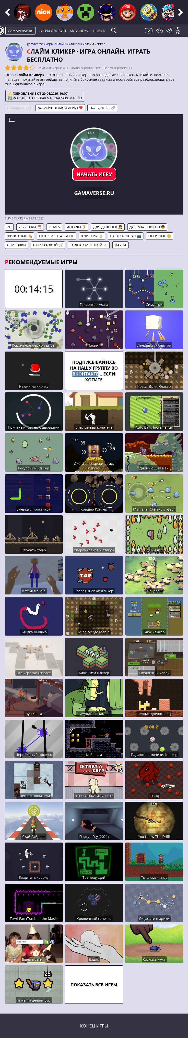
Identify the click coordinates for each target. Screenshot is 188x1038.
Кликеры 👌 (92, 236)
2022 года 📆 (30, 227)
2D (9, 227)
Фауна (120, 245)
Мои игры (79, 30)
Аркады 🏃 (76, 227)
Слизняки (16, 245)
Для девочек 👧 (107, 227)
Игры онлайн (53, 30)
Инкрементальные (56, 236)
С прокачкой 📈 (48, 245)
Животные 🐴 (19, 236)
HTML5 (54, 227)
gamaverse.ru (21, 30)
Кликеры (75, 44)
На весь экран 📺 (125, 236)
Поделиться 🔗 (102, 107)
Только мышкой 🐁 (88, 245)
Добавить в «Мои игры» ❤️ (60, 107)
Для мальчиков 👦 (147, 227)
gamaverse (35, 44)
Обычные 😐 (159, 236)
